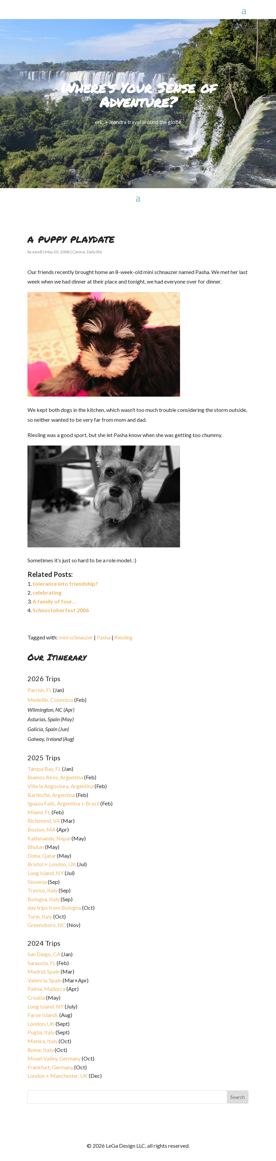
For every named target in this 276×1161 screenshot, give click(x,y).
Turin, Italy (39, 916)
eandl (37, 251)
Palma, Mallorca (46, 988)
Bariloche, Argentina (51, 795)
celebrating (47, 592)
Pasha (104, 637)
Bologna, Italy (43, 899)
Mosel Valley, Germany (54, 1058)
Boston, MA (41, 829)
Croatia (36, 997)
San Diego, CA (43, 954)
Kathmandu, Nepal (49, 838)
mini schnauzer (76, 637)
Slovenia (37, 881)
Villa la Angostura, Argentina (60, 786)
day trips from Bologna (54, 907)
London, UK (41, 1023)
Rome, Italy (40, 1050)
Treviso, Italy (42, 890)
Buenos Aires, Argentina (55, 777)
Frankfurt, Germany (50, 1067)
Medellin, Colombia (50, 699)
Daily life (94, 251)
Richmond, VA (43, 820)
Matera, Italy (42, 1041)
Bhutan (35, 846)
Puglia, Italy (41, 1032)
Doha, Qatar (41, 855)
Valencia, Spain (44, 980)
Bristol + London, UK (51, 864)
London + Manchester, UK (58, 1075)
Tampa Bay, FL (44, 768)
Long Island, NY (45, 873)
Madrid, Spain (43, 971)
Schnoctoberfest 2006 (61, 610)
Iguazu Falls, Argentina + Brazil (63, 803)
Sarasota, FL (41, 963)
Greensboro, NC (46, 925)
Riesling (123, 637)
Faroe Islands (42, 1015)
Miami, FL (39, 812)
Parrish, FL (39, 690)
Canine (78, 251)
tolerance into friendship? (65, 583)
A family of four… (54, 601)
